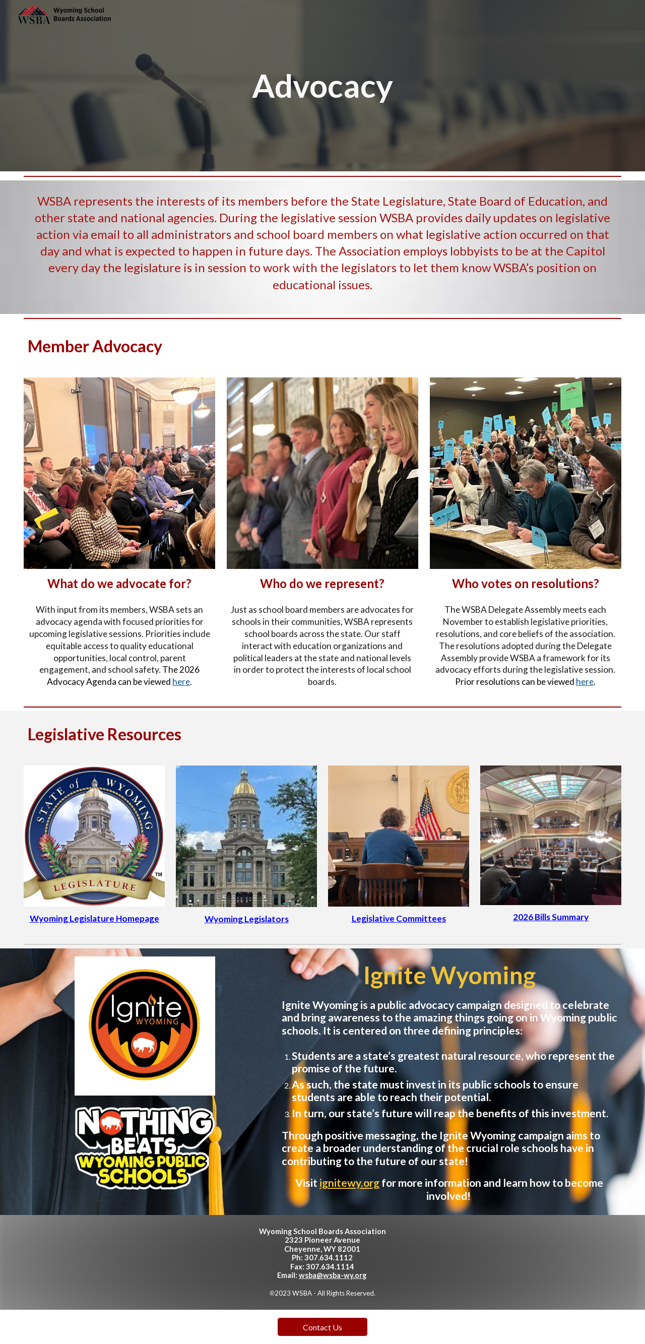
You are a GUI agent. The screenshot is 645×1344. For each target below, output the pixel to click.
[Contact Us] (322, 1327)
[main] (322, 85)
